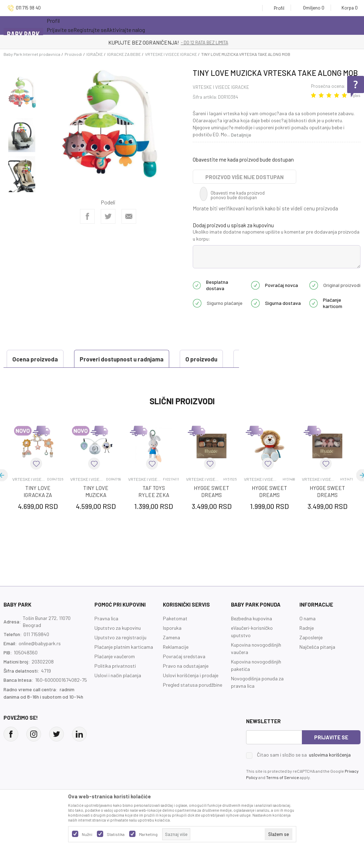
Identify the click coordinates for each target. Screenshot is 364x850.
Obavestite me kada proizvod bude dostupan (243, 159)
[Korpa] (347, 8)
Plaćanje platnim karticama (123, 664)
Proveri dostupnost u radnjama (56, 358)
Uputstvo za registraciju (120, 655)
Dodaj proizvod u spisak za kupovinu (233, 225)
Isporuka (172, 645)
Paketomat (175, 636)
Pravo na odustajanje (186, 683)
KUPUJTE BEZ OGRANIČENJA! (157, 42)
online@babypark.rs (40, 661)
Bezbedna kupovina (251, 636)
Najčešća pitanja (317, 664)
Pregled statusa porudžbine (192, 702)
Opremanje (169, 25)
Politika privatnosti (115, 683)
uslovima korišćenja (330, 772)
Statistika (116, 834)
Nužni (87, 834)
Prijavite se (331, 755)
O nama (307, 636)
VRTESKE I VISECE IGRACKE (171, 54)
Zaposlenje (311, 655)
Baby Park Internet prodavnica (32, 54)
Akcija (108, 25)
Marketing (148, 834)
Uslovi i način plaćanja (117, 693)
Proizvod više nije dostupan (244, 177)
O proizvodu (136, 358)
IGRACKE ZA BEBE (124, 54)
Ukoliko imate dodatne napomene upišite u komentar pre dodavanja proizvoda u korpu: (276, 235)
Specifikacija (192, 358)
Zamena (171, 655)
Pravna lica (106, 636)
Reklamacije (175, 664)
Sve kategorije (69, 25)
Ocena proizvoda (37, 376)
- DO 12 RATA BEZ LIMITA (218, 42)
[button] (36, 481)
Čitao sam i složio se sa (304, 772)
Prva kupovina (213, 25)
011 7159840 (36, 652)
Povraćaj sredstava (184, 674)
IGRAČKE (94, 54)
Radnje (306, 645)
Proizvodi (73, 54)
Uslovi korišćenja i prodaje (190, 693)
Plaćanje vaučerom (114, 674)
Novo (138, 25)
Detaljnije (241, 135)
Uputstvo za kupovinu (117, 645)
